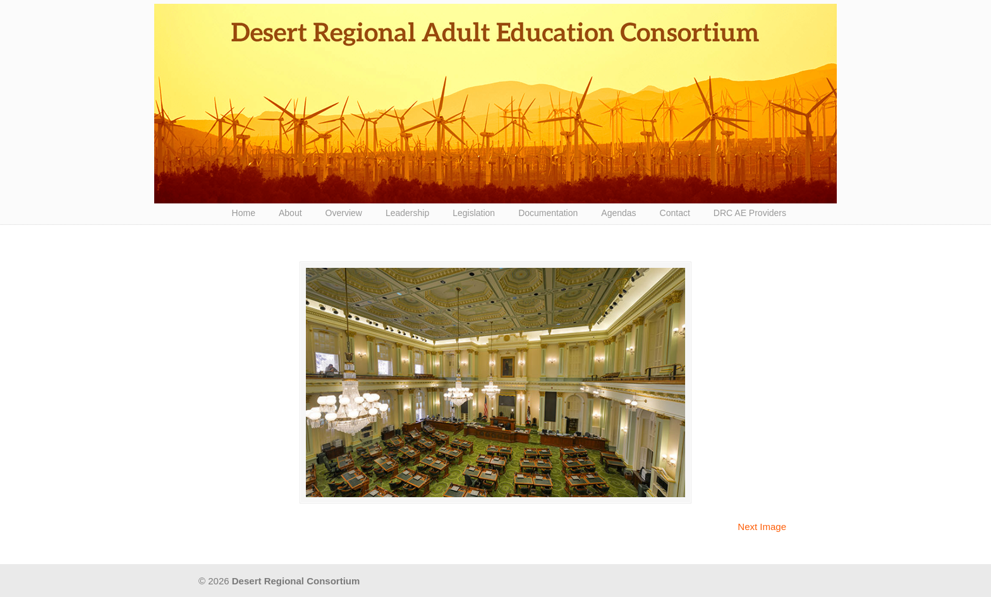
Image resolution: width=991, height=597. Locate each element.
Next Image (762, 526)
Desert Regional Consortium (495, 103)
